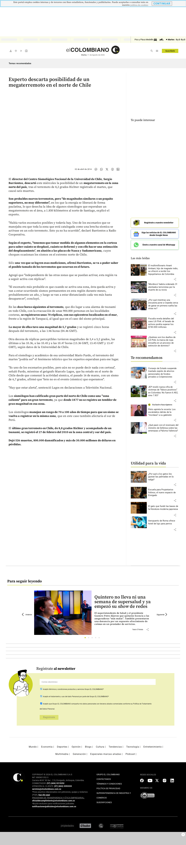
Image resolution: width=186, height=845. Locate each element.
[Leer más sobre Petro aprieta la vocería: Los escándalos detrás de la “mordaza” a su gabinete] (163, 412)
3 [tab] (92, 638)
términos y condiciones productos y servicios (67, 689)
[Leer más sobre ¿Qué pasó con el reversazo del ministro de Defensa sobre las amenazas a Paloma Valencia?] (163, 428)
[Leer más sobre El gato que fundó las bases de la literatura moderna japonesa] (163, 508)
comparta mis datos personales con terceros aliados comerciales (96, 704)
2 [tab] (89, 638)
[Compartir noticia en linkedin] (118, 169)
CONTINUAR (161, 3)
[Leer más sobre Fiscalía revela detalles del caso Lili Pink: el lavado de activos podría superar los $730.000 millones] (163, 323)
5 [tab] (99, 638)
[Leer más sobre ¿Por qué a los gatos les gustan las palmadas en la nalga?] (163, 477)
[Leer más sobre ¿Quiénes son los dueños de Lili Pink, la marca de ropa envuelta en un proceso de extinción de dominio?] (163, 341)
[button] (175, 279)
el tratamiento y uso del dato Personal (64, 697)
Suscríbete (170, 51)
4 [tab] (96, 638)
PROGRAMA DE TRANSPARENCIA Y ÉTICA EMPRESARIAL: (58, 798)
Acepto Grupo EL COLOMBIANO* (73, 689)
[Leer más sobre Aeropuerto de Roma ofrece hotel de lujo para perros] (163, 522)
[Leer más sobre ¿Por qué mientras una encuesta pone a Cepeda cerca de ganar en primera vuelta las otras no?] (163, 304)
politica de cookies (139, 5)
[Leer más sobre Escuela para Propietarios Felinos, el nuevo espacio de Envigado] (163, 492)
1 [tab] (85, 638)
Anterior (27, 614)
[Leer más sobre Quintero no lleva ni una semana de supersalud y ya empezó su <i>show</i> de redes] (123, 619)
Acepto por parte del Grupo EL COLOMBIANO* (76, 697)
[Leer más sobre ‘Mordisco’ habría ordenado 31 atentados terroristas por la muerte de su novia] (163, 287)
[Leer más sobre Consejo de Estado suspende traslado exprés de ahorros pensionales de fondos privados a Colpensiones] (163, 372)
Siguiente (162, 614)
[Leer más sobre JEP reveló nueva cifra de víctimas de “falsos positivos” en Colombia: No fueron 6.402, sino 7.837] (163, 391)
